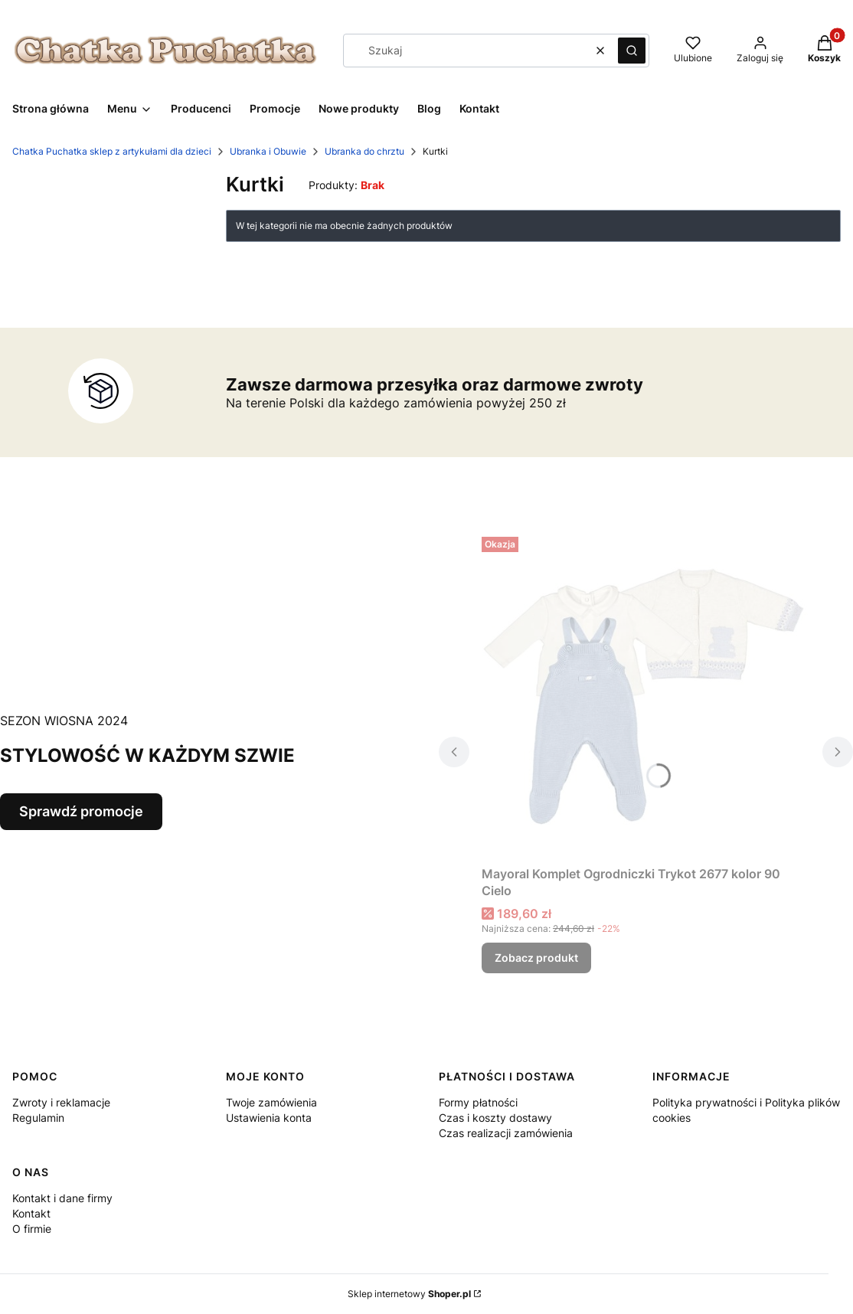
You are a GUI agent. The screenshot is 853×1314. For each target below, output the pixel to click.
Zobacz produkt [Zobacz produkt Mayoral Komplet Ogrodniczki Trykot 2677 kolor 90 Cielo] (536, 957)
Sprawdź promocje (81, 811)
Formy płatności (478, 1102)
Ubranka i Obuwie (268, 151)
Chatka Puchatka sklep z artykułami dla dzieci (111, 151)
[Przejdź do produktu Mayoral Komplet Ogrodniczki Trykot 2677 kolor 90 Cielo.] (646, 695)
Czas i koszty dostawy (495, 1117)
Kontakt (31, 1213)
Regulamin (38, 1117)
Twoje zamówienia (271, 1102)
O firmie (31, 1228)
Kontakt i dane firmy (62, 1197)
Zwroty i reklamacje (61, 1102)
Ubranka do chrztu (364, 151)
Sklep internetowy (409, 1293)
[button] (631, 51)
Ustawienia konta (269, 1117)
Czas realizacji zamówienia (506, 1132)
